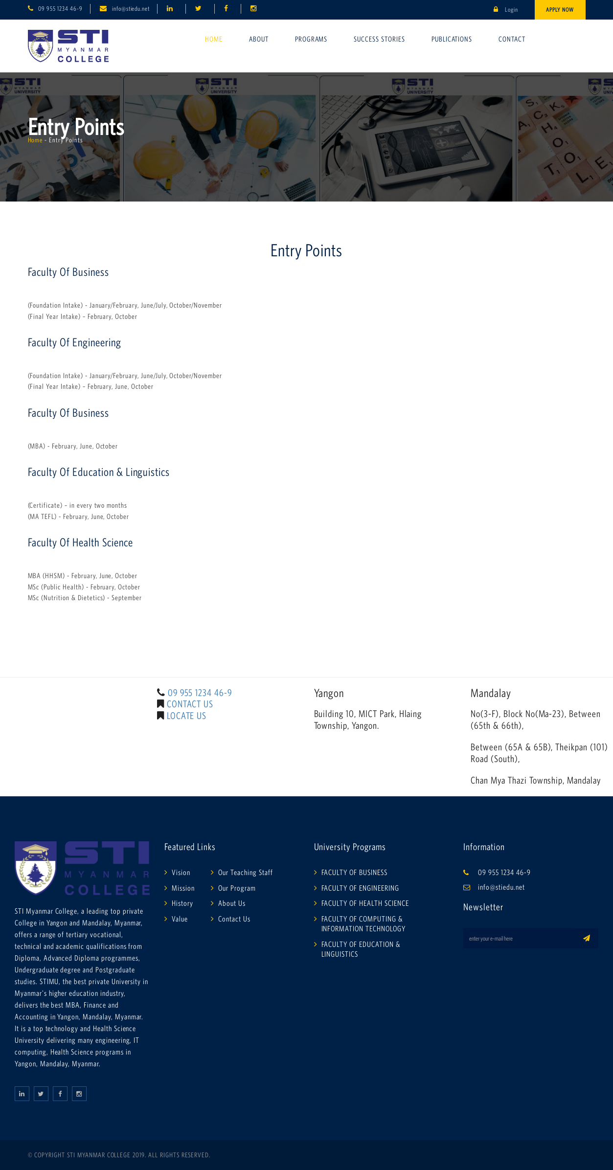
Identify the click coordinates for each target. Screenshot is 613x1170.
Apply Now (560, 9)
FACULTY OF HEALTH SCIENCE (365, 903)
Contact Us (234, 918)
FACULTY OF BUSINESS (354, 872)
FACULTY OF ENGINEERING (360, 887)
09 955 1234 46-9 (60, 8)
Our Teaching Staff (245, 872)
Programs (311, 39)
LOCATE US (187, 715)
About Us (232, 903)
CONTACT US (190, 703)
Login (506, 9)
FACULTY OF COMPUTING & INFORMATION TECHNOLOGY (363, 923)
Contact (512, 39)
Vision (181, 872)
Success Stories (379, 39)
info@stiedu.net (131, 8)
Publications (452, 39)
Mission (183, 887)
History (182, 903)
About (259, 39)
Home (214, 39)
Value (180, 918)
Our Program (237, 887)
